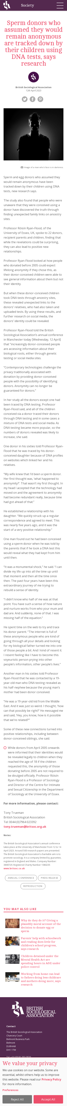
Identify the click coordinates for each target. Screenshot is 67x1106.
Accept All (48, 1099)
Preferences (10, 1090)
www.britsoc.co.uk (14, 868)
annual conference (21, 877)
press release (49, 877)
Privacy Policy (51, 1079)
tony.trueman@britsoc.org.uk (25, 827)
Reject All (17, 1099)
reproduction (32, 886)
